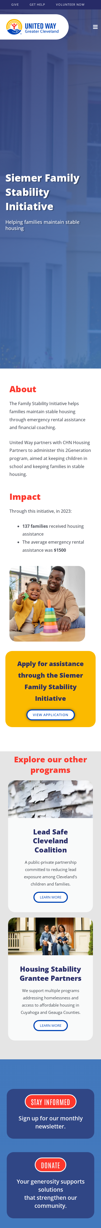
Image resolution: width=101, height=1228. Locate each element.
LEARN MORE (50, 897)
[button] (15, 5)
